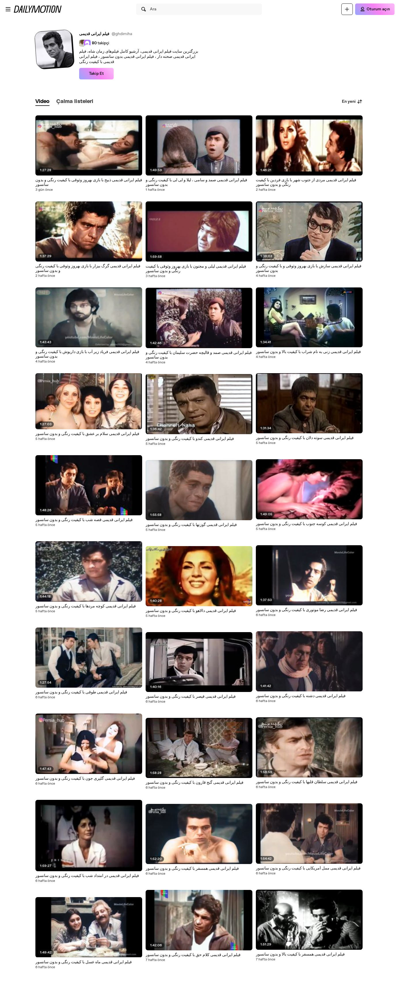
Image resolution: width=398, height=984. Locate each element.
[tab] (42, 101)
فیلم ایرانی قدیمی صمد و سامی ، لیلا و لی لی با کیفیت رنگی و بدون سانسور (196, 182)
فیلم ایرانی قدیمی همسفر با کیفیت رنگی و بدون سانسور (192, 868)
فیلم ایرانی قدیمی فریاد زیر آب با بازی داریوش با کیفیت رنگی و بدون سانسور (87, 354)
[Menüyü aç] (8, 9)
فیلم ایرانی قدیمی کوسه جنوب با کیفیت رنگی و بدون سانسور (306, 524)
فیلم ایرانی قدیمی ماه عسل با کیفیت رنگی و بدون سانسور (83, 962)
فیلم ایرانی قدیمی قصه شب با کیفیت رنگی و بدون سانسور (84, 520)
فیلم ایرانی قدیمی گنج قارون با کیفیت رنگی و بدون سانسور (194, 782)
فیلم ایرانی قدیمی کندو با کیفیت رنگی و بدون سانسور (190, 438)
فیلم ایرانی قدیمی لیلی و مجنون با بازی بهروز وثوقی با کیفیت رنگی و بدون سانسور (196, 268)
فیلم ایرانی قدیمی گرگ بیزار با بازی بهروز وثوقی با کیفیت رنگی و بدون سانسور (87, 268)
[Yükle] (347, 9)
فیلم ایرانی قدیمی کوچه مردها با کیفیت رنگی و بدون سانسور (85, 606)
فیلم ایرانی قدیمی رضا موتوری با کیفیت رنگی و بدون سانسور (306, 610)
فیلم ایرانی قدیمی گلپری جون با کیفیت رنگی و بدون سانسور (85, 778)
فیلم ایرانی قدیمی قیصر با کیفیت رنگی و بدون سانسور (191, 696)
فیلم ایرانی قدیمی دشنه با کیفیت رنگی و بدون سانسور (301, 696)
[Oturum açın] (375, 9)
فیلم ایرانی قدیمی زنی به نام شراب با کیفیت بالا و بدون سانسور (308, 352)
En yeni (352, 101)
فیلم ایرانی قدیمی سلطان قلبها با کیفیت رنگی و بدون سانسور (306, 782)
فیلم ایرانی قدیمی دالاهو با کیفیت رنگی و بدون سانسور (191, 611)
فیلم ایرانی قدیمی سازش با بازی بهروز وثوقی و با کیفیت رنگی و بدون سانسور (308, 268)
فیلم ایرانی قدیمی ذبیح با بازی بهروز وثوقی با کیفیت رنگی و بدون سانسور (88, 182)
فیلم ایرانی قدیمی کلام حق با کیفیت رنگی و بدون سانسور (193, 955)
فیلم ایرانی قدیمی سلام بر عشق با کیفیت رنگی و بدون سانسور (87, 434)
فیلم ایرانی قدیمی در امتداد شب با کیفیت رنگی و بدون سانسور (87, 876)
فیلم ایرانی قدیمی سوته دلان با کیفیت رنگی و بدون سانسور (305, 438)
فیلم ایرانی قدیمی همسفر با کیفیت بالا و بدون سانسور (300, 954)
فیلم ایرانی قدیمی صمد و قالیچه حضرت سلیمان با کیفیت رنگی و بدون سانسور (199, 355)
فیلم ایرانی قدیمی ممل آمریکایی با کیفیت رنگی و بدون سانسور (308, 868)
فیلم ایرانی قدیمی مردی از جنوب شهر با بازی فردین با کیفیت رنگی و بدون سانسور (306, 182)
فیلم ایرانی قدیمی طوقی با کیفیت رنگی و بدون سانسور (81, 692)
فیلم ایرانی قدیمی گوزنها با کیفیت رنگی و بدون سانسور (191, 524)
